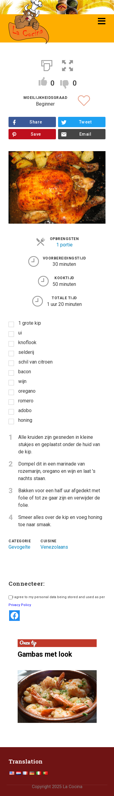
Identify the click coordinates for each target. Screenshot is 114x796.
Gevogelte (19, 547)
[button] (67, 64)
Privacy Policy (20, 605)
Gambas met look (45, 654)
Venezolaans (54, 547)
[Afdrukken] (46, 64)
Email (85, 134)
